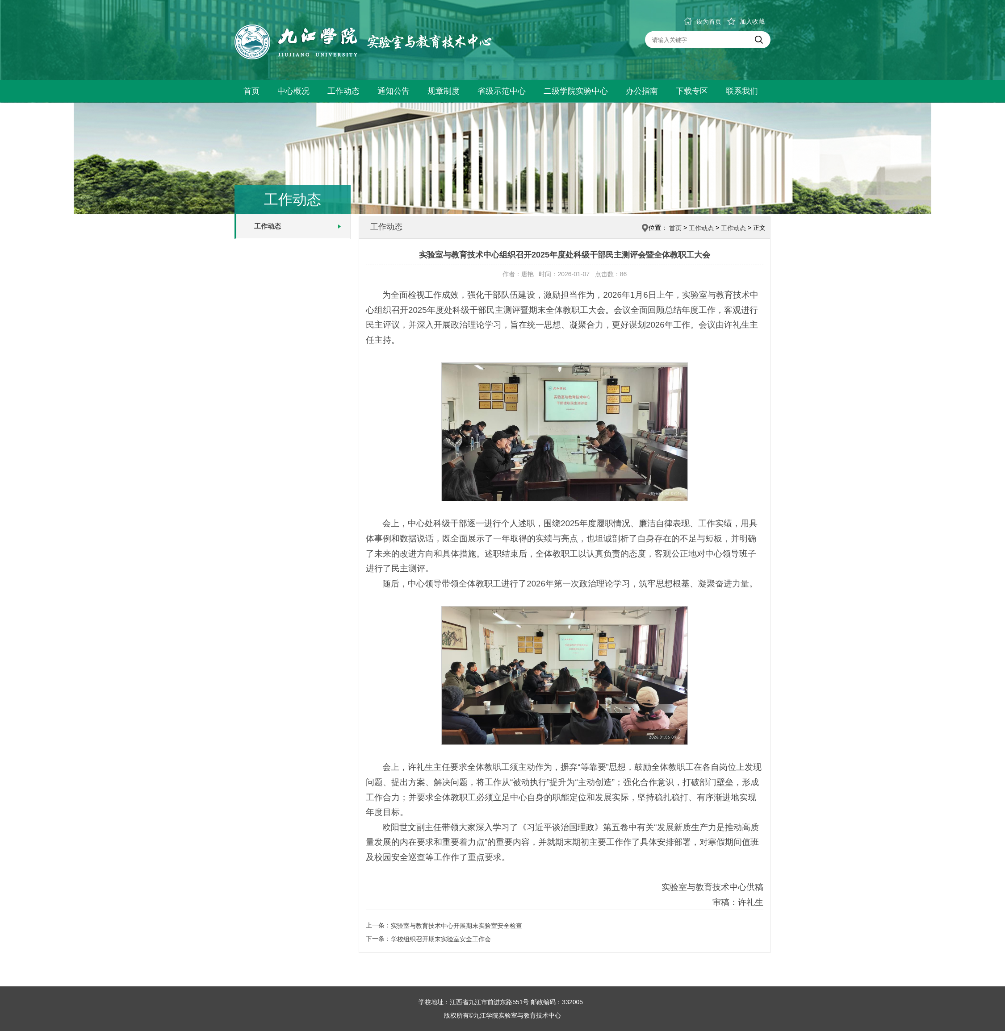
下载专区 (692, 91)
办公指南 (642, 91)
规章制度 (443, 91)
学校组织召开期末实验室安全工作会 (441, 939)
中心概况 (293, 91)
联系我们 (742, 91)
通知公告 (393, 91)
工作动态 (343, 91)
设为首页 (702, 21)
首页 (251, 91)
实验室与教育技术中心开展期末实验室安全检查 (456, 925)
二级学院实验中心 (576, 91)
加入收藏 (746, 21)
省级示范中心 (501, 91)
